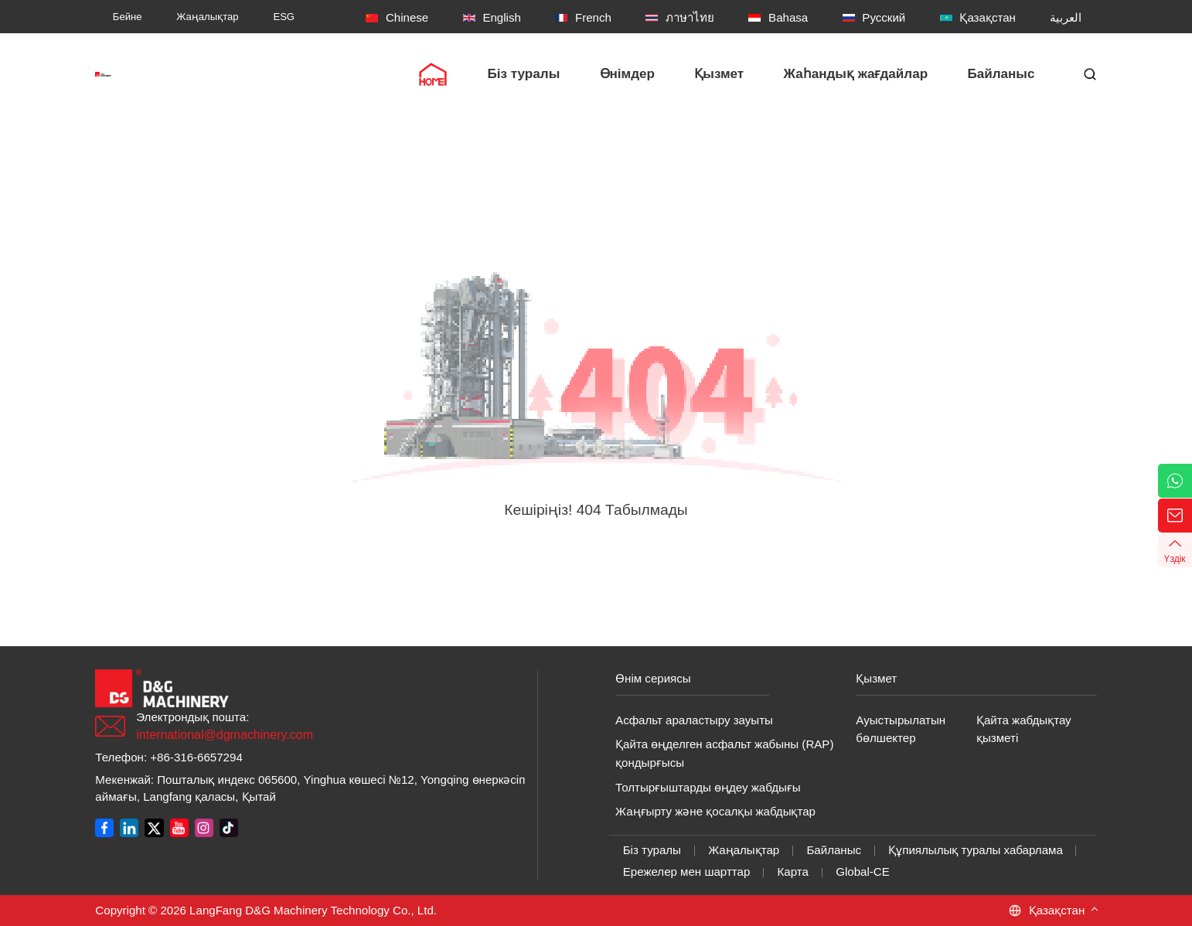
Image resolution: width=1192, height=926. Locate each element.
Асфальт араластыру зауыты (694, 720)
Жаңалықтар (743, 849)
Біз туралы (652, 849)
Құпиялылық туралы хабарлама (975, 849)
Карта (793, 871)
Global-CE (863, 871)
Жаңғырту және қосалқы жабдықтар (715, 811)
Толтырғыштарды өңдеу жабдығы (708, 787)
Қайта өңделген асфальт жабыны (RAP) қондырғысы (724, 753)
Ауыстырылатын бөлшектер (900, 729)
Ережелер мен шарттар (687, 871)
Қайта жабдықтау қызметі (1023, 729)
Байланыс (833, 849)
